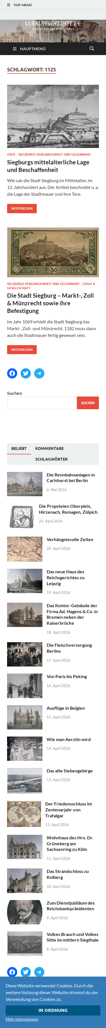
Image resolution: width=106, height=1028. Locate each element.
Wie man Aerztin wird (69, 739)
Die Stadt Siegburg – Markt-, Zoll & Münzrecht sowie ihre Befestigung (50, 303)
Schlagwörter (51, 459)
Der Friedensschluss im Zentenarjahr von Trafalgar (68, 809)
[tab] (19, 448)
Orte (11, 154)
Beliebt (19, 448)
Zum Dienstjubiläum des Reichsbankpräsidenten (71, 905)
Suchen (14, 393)
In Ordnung (53, 1010)
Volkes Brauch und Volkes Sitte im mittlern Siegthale (73, 937)
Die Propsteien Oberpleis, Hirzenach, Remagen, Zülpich (68, 509)
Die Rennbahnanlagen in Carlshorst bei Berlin (71, 477)
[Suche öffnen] (92, 48)
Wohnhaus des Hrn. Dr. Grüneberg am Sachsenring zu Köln (70, 843)
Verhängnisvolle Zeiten (70, 539)
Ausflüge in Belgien (66, 708)
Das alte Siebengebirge (70, 770)
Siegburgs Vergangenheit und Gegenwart (54, 154)
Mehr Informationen (22, 1019)
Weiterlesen (20, 207)
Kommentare (49, 448)
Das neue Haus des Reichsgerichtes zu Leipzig (66, 577)
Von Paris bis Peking (67, 676)
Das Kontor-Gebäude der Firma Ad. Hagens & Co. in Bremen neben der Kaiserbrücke (72, 614)
